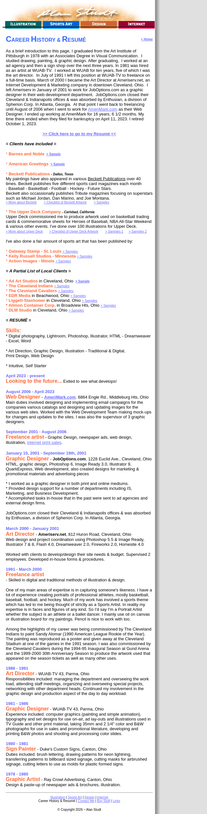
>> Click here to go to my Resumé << (79, 133)
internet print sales (44, 442)
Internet (102, 797)
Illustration (57, 797)
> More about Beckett (21, 202)
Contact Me (86, 801)
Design (90, 797)
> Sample (54, 154)
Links (116, 801)
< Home (147, 39)
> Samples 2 (138, 231)
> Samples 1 (114, 231)
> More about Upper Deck (24, 231)
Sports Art (75, 797)
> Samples (101, 202)
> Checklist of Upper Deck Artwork (73, 231)
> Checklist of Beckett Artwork (65, 202)
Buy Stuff (103, 801)
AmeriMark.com (102, 109)
